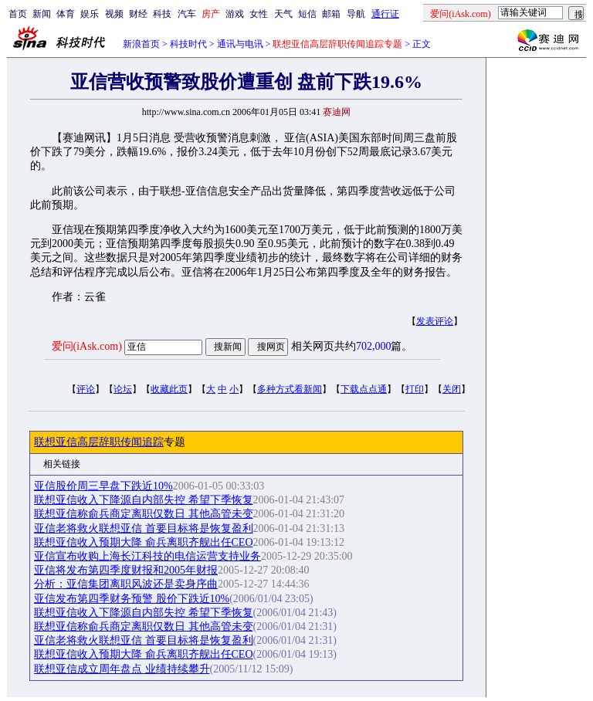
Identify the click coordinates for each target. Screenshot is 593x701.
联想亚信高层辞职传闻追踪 (99, 442)
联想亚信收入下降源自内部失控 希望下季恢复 (143, 500)
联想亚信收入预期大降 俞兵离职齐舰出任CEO (143, 542)
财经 (138, 13)
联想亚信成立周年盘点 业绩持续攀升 (122, 669)
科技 (162, 13)
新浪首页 (141, 44)
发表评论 (434, 321)
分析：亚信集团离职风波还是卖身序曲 (126, 584)
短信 (307, 13)
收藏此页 (169, 389)
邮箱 (331, 13)
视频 (114, 13)
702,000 (373, 346)
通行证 (385, 13)
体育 (65, 13)
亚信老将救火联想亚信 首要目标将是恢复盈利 (143, 528)
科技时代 (188, 44)
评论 (85, 389)
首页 (17, 13)
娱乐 (89, 13)
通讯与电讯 (240, 44)
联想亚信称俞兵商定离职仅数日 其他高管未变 (143, 514)
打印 (414, 389)
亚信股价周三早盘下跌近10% (103, 486)
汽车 (187, 13)
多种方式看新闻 (289, 389)
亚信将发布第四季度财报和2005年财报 (126, 570)
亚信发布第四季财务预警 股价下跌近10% (131, 598)
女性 (258, 13)
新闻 (41, 13)
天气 (283, 13)
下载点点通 (364, 389)
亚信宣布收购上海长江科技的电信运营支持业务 (147, 556)
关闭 (451, 389)
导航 (356, 13)
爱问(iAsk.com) (87, 346)
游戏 (234, 13)
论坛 (123, 389)
